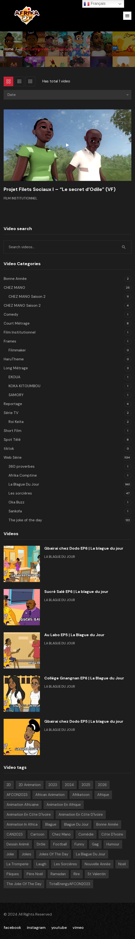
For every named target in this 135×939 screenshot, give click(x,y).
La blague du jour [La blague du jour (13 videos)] (90, 854)
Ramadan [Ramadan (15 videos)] (58, 874)
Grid (8, 81)
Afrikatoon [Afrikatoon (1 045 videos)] (81, 794)
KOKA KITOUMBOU (24, 386)
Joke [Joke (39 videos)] (10, 854)
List (19, 81)
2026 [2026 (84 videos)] (102, 784)
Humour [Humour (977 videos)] (112, 844)
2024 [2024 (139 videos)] (69, 784)
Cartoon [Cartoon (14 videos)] (37, 834)
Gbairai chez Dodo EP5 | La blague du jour (83, 721)
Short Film (12, 430)
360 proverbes (21, 466)
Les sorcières (20, 493)
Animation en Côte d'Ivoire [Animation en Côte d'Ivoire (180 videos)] (81, 814)
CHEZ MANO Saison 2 (26, 296)
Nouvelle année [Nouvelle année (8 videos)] (98, 864)
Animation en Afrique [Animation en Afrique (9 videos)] (63, 804)
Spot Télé (12, 439)
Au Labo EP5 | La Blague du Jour (74, 634)
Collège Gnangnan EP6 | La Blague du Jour (84, 678)
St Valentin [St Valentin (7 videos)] (97, 874)
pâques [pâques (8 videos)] (13, 874)
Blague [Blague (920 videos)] (50, 824)
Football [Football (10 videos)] (60, 844)
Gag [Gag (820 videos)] (95, 844)
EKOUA (14, 377)
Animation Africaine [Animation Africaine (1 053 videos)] (23, 804)
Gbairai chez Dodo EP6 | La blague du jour (83, 548)
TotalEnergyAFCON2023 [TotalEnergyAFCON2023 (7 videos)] (69, 883)
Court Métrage (17, 323)
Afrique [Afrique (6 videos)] (103, 794)
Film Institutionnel (20, 198)
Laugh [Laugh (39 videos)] (41, 864)
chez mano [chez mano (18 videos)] (61, 834)
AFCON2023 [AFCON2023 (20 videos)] (17, 794)
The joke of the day (25, 520)
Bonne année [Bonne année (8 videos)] (107, 824)
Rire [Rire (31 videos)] (77, 874)
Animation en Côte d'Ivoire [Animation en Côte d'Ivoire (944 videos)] (29, 814)
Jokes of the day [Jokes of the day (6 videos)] (53, 854)
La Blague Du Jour (23, 484)
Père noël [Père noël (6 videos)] (35, 874)
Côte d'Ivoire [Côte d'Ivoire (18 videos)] (112, 834)
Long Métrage (16, 368)
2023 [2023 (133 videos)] (52, 784)
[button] (127, 16)
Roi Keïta (15, 421)
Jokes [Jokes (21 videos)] (26, 854)
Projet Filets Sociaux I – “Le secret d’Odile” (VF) (60, 189)
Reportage (13, 403)
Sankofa (15, 511)
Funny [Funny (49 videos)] (79, 844)
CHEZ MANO (14, 287)
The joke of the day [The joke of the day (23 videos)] (24, 883)
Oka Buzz (16, 502)
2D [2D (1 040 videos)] (9, 784)
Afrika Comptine (22, 475)
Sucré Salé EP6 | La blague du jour (76, 591)
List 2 (30, 81)
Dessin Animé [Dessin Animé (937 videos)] (18, 844)
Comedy (11, 314)
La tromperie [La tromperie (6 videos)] (18, 864)
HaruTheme (14, 359)
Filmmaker (17, 350)
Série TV (11, 412)
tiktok (9, 448)
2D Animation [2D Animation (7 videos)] (30, 784)
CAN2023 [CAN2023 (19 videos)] (15, 834)
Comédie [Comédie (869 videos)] (86, 834)
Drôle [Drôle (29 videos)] (41, 844)
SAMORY (15, 395)
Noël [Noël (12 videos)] (122, 864)
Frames (10, 341)
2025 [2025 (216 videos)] (86, 784)
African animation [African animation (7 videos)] (50, 794)
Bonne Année (15, 278)
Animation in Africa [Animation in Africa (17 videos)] (22, 824)
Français (94, 4)
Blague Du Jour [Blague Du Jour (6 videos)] (76, 824)
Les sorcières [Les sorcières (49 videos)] (65, 864)
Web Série (13, 457)
